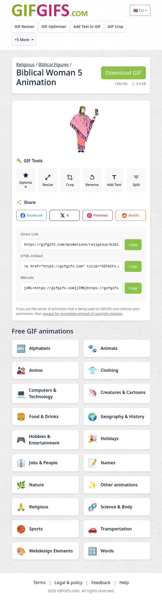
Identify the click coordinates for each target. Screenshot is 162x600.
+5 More (22, 39)
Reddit (130, 215)
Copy (133, 244)
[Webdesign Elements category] (45, 550)
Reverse (92, 180)
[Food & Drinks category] (45, 416)
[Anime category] (45, 370)
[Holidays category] (117, 438)
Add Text (114, 180)
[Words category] (117, 550)
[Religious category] (45, 506)
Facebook (31, 215)
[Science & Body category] (117, 506)
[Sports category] (45, 528)
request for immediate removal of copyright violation (83, 313)
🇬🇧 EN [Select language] (138, 10)
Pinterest (97, 215)
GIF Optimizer (53, 26)
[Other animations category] (117, 484)
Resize (47, 180)
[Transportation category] (117, 528)
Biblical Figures (53, 64)
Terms (39, 582)
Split (136, 180)
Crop (70, 180)
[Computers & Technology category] (45, 393)
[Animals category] (117, 348)
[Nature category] (45, 484)
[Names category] (117, 462)
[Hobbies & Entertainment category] (45, 439)
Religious (25, 64)
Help (124, 582)
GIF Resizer (24, 26)
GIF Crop (115, 26)
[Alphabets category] (45, 348)
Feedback (100, 582)
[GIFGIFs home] (50, 10)
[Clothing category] (117, 370)
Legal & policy (68, 582)
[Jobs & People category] (45, 462)
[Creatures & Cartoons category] (117, 392)
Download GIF (123, 72)
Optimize (25, 180)
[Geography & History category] (117, 416)
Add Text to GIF (87, 26)
